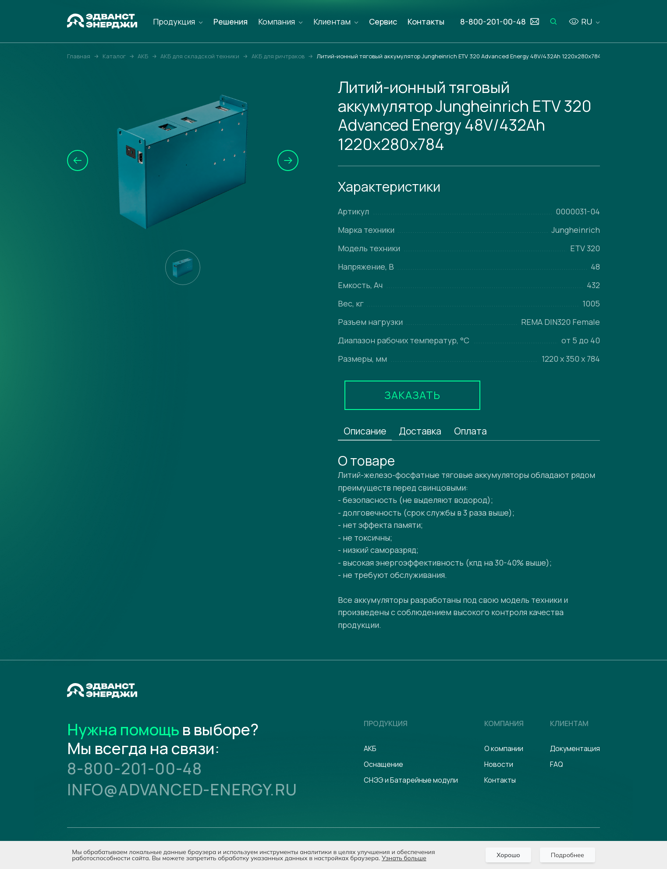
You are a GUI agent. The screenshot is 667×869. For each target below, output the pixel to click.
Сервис (383, 21)
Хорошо (508, 855)
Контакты (426, 21)
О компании (503, 748)
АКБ (370, 748)
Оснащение (383, 764)
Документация (575, 748)
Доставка (420, 431)
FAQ (556, 764)
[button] (77, 160)
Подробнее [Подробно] (567, 855)
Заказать (412, 395)
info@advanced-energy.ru (182, 789)
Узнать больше (404, 858)
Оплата (470, 431)
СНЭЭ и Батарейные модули (411, 780)
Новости (498, 764)
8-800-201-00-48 (134, 768)
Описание (365, 431)
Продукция (174, 21)
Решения (230, 21)
